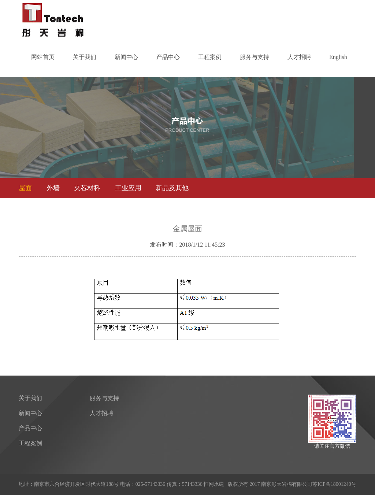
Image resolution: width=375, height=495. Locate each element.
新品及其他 (172, 188)
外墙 (53, 188)
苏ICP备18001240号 (334, 484)
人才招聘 (299, 57)
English (338, 57)
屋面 (25, 188)
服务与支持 (254, 57)
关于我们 (84, 57)
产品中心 (168, 57)
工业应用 (128, 188)
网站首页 (43, 57)
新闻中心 (126, 57)
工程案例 (210, 57)
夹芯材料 (87, 188)
